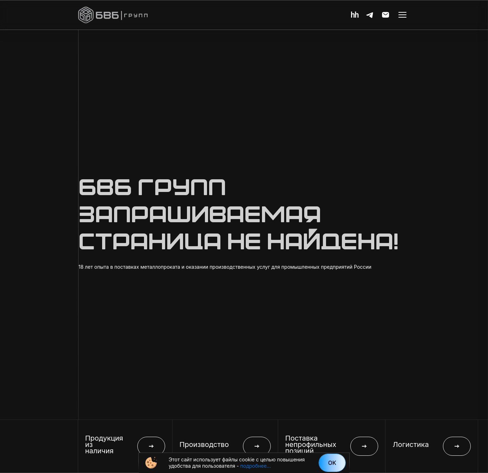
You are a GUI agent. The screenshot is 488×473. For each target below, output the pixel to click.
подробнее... (255, 466)
